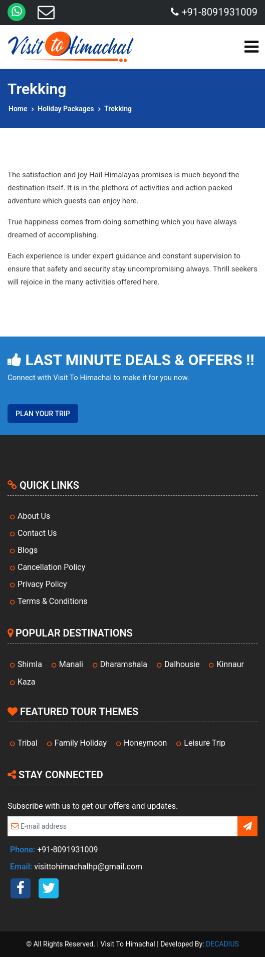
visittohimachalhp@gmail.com (88, 866)
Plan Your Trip (43, 414)
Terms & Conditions (53, 601)
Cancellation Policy (51, 567)
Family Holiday (81, 743)
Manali (71, 664)
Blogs (28, 550)
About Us (34, 516)
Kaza (26, 682)
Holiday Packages (66, 109)
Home (18, 109)
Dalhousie (181, 664)
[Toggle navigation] (251, 47)
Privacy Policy (42, 584)
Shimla (30, 664)
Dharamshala (123, 664)
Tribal (28, 743)
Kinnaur (230, 664)
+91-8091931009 (214, 12)
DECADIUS (222, 944)
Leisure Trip (204, 743)
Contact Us (37, 533)
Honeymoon (145, 743)
